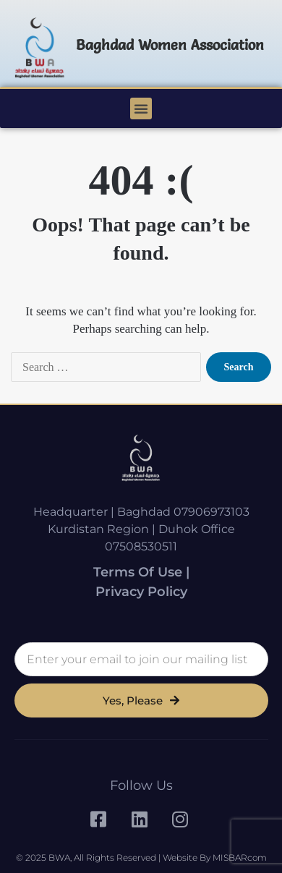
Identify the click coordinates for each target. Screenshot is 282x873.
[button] (141, 108)
